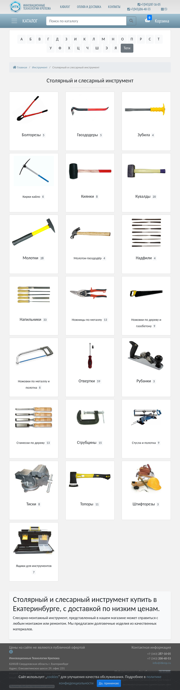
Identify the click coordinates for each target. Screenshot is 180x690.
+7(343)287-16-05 (151, 5)
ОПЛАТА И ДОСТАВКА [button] (89, 7)
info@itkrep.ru (162, 663)
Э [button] (107, 48)
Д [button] (57, 39)
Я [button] (116, 48)
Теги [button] (127, 48)
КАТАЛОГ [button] (65, 7)
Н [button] (113, 39)
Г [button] (48, 39)
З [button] (66, 39)
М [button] (103, 39)
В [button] (40, 39)
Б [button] (31, 39)
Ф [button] (60, 48)
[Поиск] (86, 20)
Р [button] (141, 39)
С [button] (150, 39)
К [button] (84, 39)
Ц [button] (78, 48)
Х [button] (69, 48)
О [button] (122, 39)
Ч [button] (87, 48)
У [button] (51, 48)
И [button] (75, 39)
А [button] (21, 39)
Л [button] (94, 39)
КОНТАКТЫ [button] (114, 7)
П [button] (132, 39)
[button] (24, 21)
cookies (52, 676)
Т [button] (159, 39)
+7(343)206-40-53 (140, 9)
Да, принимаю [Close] (109, 683)
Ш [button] (97, 48)
